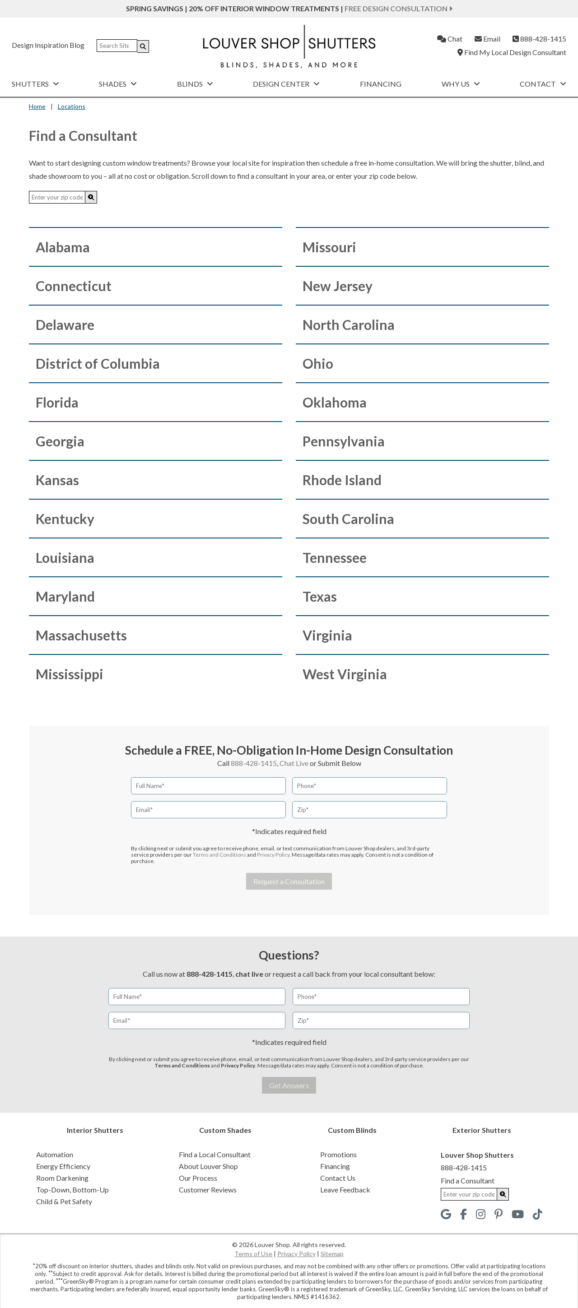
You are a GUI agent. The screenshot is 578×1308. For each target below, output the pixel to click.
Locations (71, 106)
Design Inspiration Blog (48, 45)
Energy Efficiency (63, 1166)
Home (37, 106)
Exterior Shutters (481, 1130)
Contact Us (337, 1177)
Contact (543, 83)
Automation (54, 1154)
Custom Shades (225, 1130)
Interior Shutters (95, 1130)
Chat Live (294, 763)
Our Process (198, 1177)
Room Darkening (62, 1177)
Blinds (195, 83)
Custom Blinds (352, 1130)
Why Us (461, 83)
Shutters (35, 83)
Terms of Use (253, 1253)
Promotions (338, 1154)
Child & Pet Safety (64, 1201)
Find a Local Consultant (215, 1154)
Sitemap (332, 1253)
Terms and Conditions (219, 854)
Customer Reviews (208, 1189)
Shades (118, 83)
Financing (380, 83)
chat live (249, 973)
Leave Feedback (345, 1189)
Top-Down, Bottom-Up (72, 1189)
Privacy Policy (273, 854)
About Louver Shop (208, 1166)
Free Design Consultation (398, 8)
